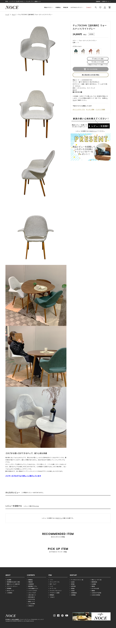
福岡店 (93, 590)
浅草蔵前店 (74, 592)
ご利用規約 (9, 592)
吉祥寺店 (73, 586)
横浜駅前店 (94, 582)
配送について (31, 601)
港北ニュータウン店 (96, 579)
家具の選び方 (31, 597)
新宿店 (72, 588)
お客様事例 (31, 584)
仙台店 (72, 582)
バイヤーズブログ (32, 590)
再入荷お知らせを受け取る (90, 75)
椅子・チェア (53, 584)
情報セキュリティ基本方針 (13, 584)
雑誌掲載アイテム (32, 586)
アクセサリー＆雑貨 (54, 592)
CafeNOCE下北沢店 (96, 592)
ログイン (93, 131)
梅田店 (93, 586)
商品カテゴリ (48, 7)
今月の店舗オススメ (33, 588)
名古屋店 (94, 584)
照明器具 (52, 595)
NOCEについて (10, 590)
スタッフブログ (32, 592)
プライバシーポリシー (12, 586)
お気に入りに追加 (98, 59)
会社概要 (9, 579)
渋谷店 (72, 590)
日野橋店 (73, 595)
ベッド (51, 586)
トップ (7, 14)
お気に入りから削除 (98, 62)
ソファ (51, 579)
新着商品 (58, 7)
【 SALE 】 (89, 7)
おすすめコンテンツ (76, 7)
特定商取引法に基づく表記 (13, 582)
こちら (37, 506)
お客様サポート (105, 1)
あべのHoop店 (95, 588)
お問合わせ (31, 606)
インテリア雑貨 (100, 109)
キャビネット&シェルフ (55, 590)
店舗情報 (98, 1)
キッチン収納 (90, 109)
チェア (14, 14)
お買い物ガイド (32, 595)
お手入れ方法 (31, 599)
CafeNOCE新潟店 (96, 595)
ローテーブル (53, 588)
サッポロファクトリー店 (77, 579)
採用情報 (9, 588)
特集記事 (65, 7)
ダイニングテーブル (79, 109)
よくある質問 (31, 603)
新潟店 (72, 584)
